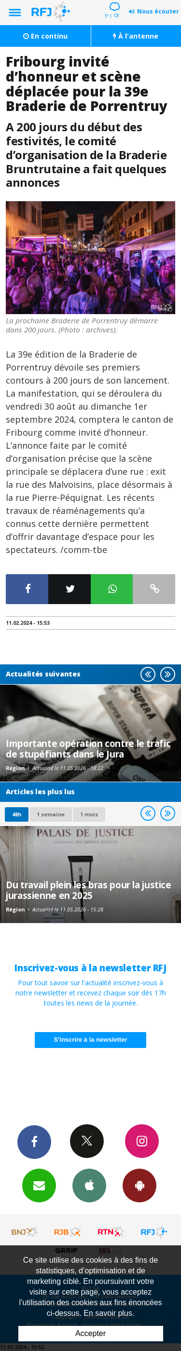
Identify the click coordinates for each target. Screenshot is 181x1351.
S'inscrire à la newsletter (90, 1039)
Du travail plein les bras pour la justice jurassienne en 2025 (88, 890)
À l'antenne (135, 36)
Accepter (90, 1333)
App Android (139, 1185)
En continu (45, 36)
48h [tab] (16, 814)
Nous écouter (158, 11)
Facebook (34, 1141)
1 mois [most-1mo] (89, 814)
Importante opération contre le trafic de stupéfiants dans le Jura (88, 748)
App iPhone (89, 1185)
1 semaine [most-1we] (51, 814)
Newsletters (39, 1185)
